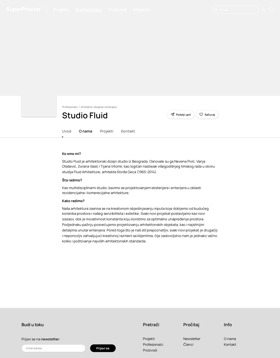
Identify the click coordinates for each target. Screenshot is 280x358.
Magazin (141, 9)
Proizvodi (117, 9)
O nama (85, 131)
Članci (188, 344)
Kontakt (128, 131)
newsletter (50, 339)
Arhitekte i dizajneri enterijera (99, 107)
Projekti (61, 9)
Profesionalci (88, 9)
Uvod (66, 131)
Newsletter (192, 338)
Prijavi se (103, 348)
